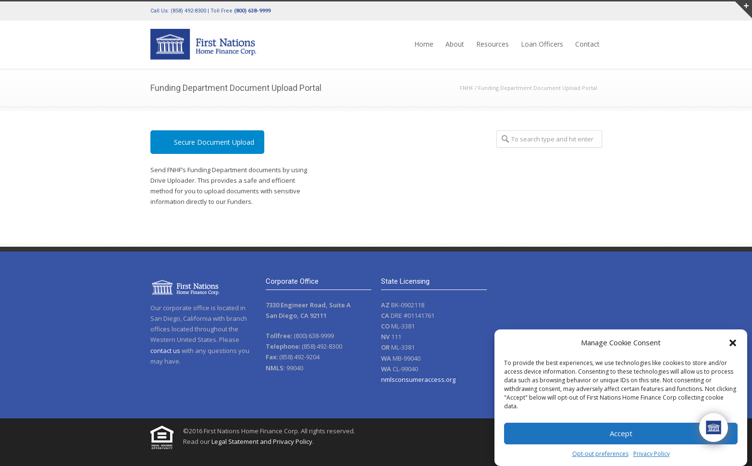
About (454, 44)
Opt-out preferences (600, 454)
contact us (165, 350)
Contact (587, 44)
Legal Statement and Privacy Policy (261, 441)
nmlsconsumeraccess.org (418, 379)
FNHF (466, 87)
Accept (621, 433)
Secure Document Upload (214, 142)
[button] (733, 343)
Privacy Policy (651, 454)
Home (423, 44)
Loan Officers (542, 44)
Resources (492, 44)
